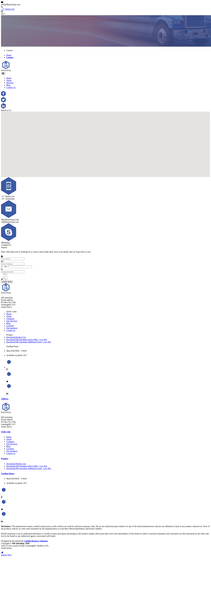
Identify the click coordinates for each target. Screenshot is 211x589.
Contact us (10, 331)
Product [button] (4, 460)
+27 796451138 (7, 9)
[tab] (105, 400)
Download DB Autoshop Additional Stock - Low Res (28, 343)
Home (8, 55)
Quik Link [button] (5, 433)
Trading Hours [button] (7, 475)
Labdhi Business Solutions (36, 542)
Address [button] (4, 400)
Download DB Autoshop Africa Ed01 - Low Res (26, 341)
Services (9, 83)
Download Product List (16, 338)
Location (10, 327)
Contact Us (11, 87)
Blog (8, 85)
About (9, 80)
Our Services (11, 322)
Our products (11, 329)
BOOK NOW (7, 283)
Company (10, 320)
